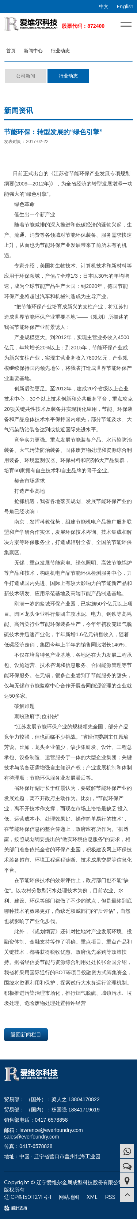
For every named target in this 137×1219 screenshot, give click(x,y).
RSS (110, 1197)
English (125, 6)
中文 (104, 6)
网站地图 (69, 1197)
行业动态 (60, 50)
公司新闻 (25, 76)
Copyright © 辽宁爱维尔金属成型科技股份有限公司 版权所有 (63, 1186)
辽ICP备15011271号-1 (28, 1197)
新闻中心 (33, 50)
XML (92, 1197)
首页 (11, 50)
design (12, 1208)
